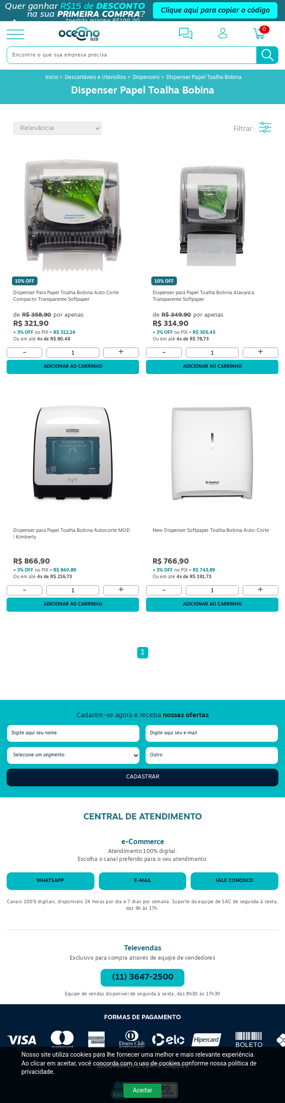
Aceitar (142, 1090)
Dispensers (146, 77)
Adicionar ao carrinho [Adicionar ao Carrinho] (73, 366)
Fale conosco (234, 881)
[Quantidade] (72, 353)
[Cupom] (142, 10)
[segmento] (73, 755)
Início (52, 77)
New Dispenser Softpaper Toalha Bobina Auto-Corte (211, 530)
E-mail (142, 881)
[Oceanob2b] (79, 34)
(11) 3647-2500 (142, 977)
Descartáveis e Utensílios (95, 77)
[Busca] (267, 55)
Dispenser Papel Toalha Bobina (204, 77)
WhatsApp (50, 881)
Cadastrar (142, 777)
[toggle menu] (15, 34)
